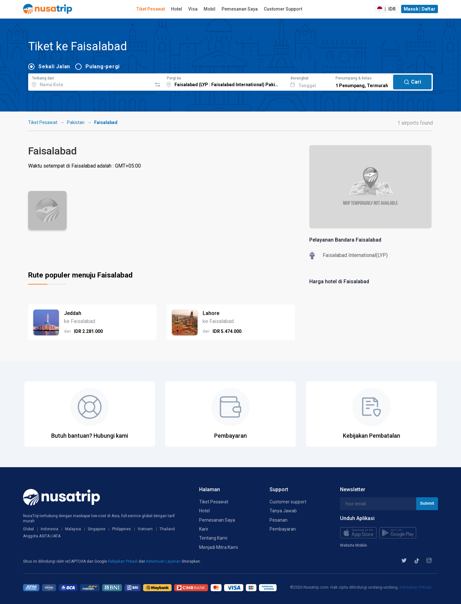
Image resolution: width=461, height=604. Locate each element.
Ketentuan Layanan (164, 561)
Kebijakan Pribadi (123, 561)
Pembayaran (283, 529)
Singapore (96, 529)
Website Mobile (353, 545)
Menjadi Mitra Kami (218, 547)
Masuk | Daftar (420, 9)
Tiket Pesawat (150, 9)
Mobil (209, 9)
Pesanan (278, 520)
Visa (193, 9)
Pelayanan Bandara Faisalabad (345, 240)
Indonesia (49, 529)
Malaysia (73, 529)
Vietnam (145, 529)
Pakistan (76, 122)
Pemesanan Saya (240, 9)
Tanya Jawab (283, 510)
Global (28, 529)
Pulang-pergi (102, 66)
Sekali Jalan (54, 66)
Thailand (167, 529)
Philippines (121, 529)
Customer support (288, 501)
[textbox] (90, 81)
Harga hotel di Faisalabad (339, 281)
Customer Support (283, 9)
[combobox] (90, 81)
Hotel (176, 9)
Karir (203, 529)
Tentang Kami (213, 538)
